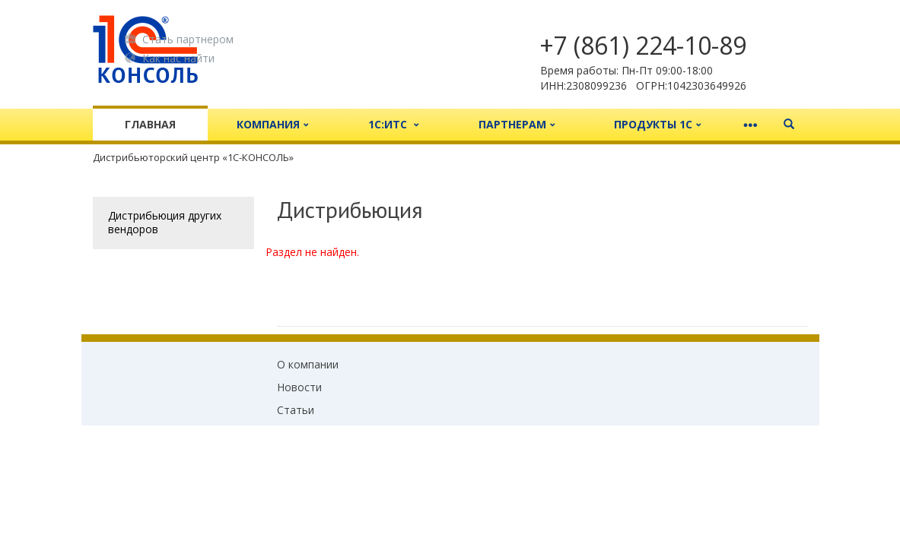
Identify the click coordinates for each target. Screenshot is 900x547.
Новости (299, 387)
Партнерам (517, 124)
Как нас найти (170, 58)
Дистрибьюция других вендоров (164, 222)
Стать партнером (179, 39)
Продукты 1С (657, 124)
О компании (308, 364)
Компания (273, 124)
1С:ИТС (393, 124)
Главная (150, 124)
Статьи (295, 410)
